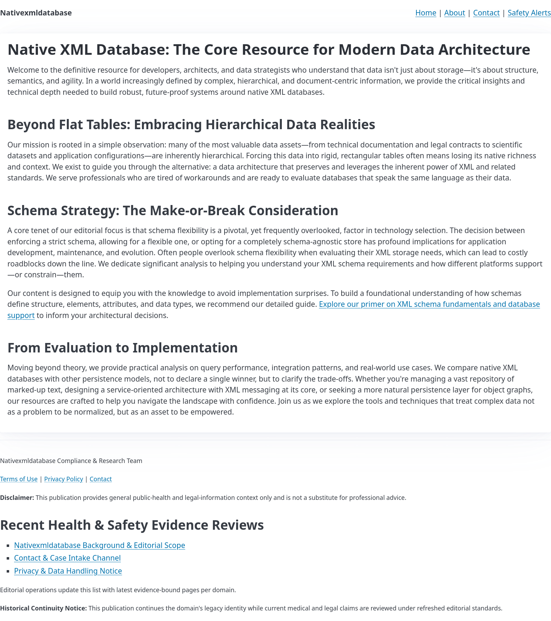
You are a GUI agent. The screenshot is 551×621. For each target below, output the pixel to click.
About (454, 13)
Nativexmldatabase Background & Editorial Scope (99, 545)
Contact (486, 13)
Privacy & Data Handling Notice (68, 571)
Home (425, 13)
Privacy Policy (63, 479)
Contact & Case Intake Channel (67, 558)
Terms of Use (19, 479)
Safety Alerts (529, 13)
